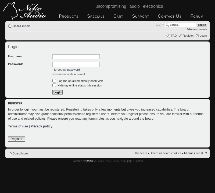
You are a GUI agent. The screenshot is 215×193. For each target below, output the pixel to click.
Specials (96, 16)
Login (203, 35)
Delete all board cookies (165, 153)
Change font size (160, 24)
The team (141, 153)
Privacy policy (41, 126)
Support (140, 16)
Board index (21, 26)
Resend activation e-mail (68, 74)
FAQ (174, 35)
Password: (15, 64)
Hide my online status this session (77, 85)
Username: (15, 56)
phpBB (91, 161)
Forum (196, 16)
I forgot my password (66, 69)
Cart (118, 16)
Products (68, 16)
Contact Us (170, 16)
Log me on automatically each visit (77, 80)
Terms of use (18, 126)
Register (188, 35)
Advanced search (197, 29)
